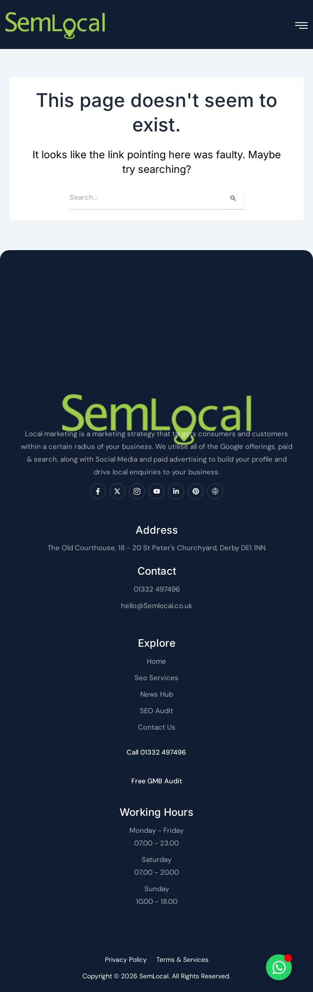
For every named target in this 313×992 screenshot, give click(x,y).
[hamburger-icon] (301, 25)
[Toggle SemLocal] (279, 967)
